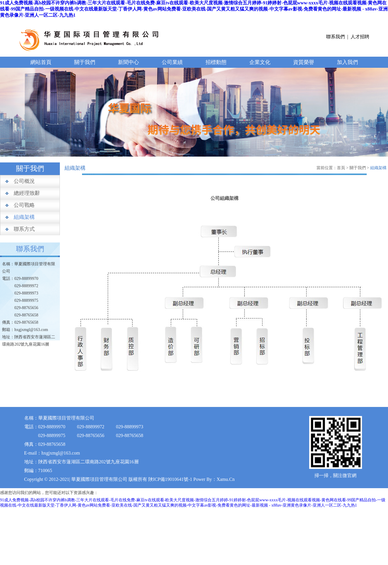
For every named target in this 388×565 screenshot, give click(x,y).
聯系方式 (24, 229)
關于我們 (84, 62)
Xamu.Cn (226, 479)
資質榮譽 (303, 62)
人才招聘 (360, 36)
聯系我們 (335, 36)
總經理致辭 (27, 193)
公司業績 (172, 62)
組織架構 (24, 217)
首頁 (341, 168)
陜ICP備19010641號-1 (170, 479)
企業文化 (259, 62)
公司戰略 (24, 205)
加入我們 (347, 62)
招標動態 (216, 62)
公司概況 (24, 181)
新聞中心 (128, 62)
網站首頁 (40, 62)
